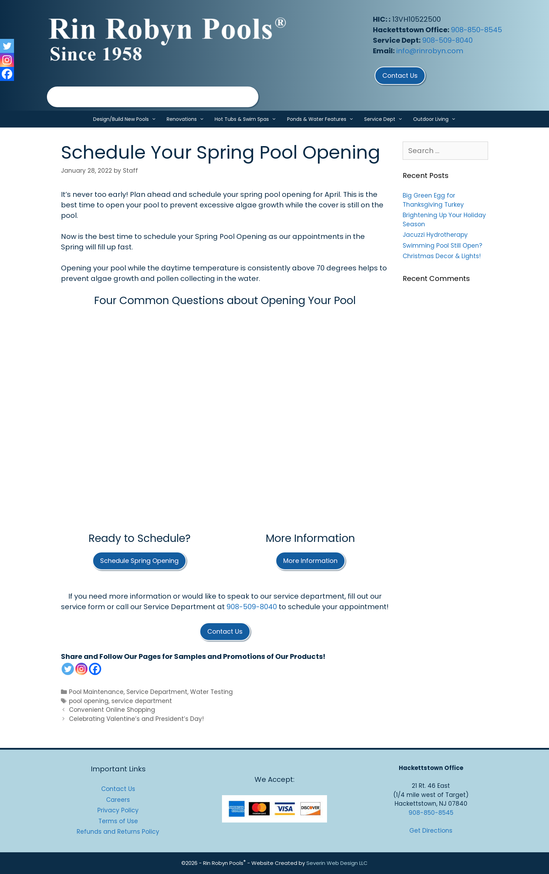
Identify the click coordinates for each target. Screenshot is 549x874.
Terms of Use (118, 821)
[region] (152, 97)
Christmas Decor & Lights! (442, 256)
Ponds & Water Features (323, 119)
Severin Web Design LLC (337, 863)
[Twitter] (68, 669)
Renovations (188, 119)
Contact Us (118, 789)
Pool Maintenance (96, 692)
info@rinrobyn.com (429, 51)
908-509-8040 (447, 40)
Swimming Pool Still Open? (442, 245)
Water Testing (211, 692)
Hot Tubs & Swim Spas (248, 119)
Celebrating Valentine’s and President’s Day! (136, 719)
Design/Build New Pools (127, 119)
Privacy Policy (118, 810)
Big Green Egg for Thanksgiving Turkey (433, 200)
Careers (118, 800)
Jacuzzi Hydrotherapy (435, 234)
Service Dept (386, 119)
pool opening (89, 701)
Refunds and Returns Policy (118, 831)
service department (141, 701)
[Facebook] (95, 669)
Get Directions (430, 830)
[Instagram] (81, 669)
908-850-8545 (476, 30)
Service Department (156, 692)
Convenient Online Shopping (112, 710)
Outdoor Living (437, 119)
